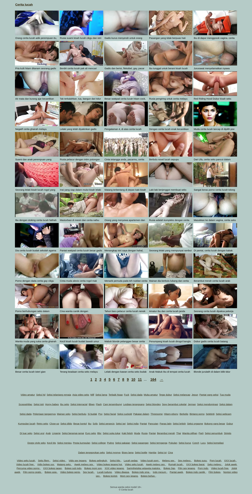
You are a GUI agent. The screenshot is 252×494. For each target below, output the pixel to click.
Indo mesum (160, 472)
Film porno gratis (32, 472)
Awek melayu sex (84, 464)
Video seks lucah (26, 460)
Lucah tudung (104, 472)
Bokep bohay (148, 476)
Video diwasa (122, 472)
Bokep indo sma (141, 472)
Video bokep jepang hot (109, 464)
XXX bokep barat (195, 464)
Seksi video (59, 460)
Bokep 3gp (169, 468)
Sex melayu (184, 460)
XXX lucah (230, 460)
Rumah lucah (175, 464)
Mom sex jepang (129, 476)
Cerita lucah (24, 4)
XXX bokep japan (52, 468)
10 (133, 379)
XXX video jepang (114, 468)
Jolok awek (231, 464)
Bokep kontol (110, 476)
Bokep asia (51, 472)
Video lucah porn (149, 460)
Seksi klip (115, 460)
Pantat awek (176, 472)
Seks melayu (214, 464)
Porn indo (203, 468)
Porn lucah (215, 460)
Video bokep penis (70, 472)
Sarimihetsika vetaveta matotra (144, 468)
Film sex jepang (186, 468)
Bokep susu (200, 460)
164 (153, 379)
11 (140, 379)
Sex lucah (88, 472)
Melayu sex (168, 460)
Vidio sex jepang (77, 460)
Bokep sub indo (73, 468)
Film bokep (214, 472)
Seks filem (44, 460)
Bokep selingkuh (98, 460)
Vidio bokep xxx (45, 464)
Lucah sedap (131, 460)
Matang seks (64, 464)
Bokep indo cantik (196, 472)
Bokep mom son (93, 468)
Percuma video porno (28, 468)
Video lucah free (25, 464)
